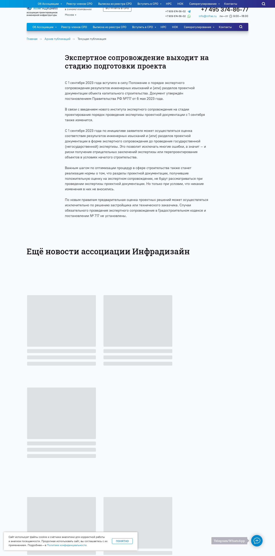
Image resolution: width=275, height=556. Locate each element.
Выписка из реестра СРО (109, 27)
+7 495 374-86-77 (224, 9)
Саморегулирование (198, 27)
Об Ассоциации (43, 27)
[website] (240, 26)
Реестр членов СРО (74, 27)
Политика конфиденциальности (228, 533)
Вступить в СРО (143, 27)
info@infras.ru (208, 16)
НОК (175, 27)
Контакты (225, 27)
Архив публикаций (57, 39)
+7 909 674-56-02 (175, 11)
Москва (69, 14)
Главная (32, 39)
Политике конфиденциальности (67, 545)
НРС (163, 27)
